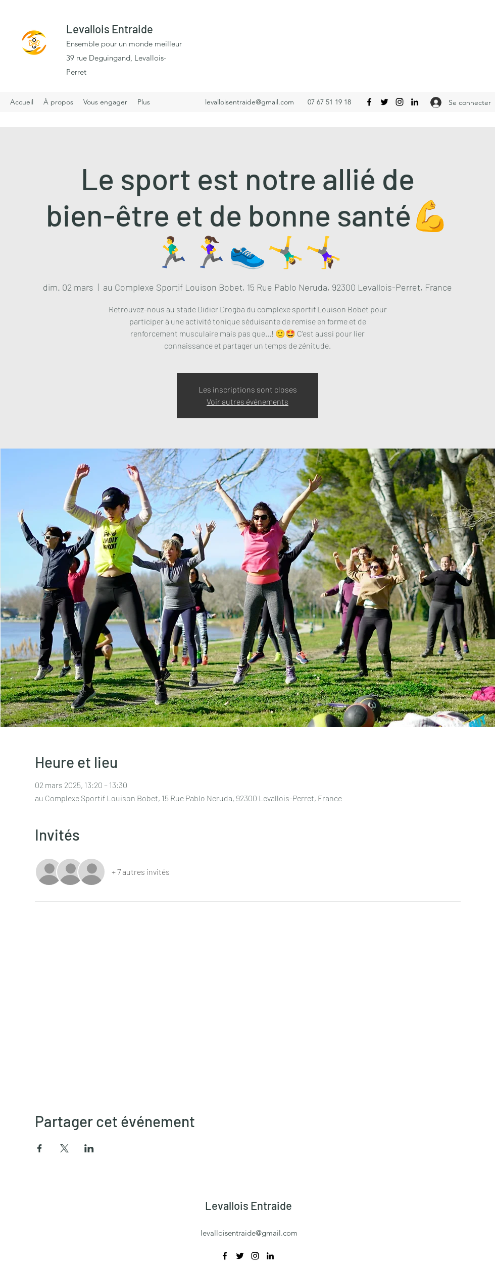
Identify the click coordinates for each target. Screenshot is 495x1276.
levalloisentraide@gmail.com (249, 101)
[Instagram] (399, 102)
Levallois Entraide (109, 28)
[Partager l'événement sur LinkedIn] (89, 1148)
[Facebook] (369, 102)
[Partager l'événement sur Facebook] (39, 1148)
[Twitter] (384, 102)
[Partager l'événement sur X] (64, 1148)
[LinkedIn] (415, 102)
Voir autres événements (247, 401)
